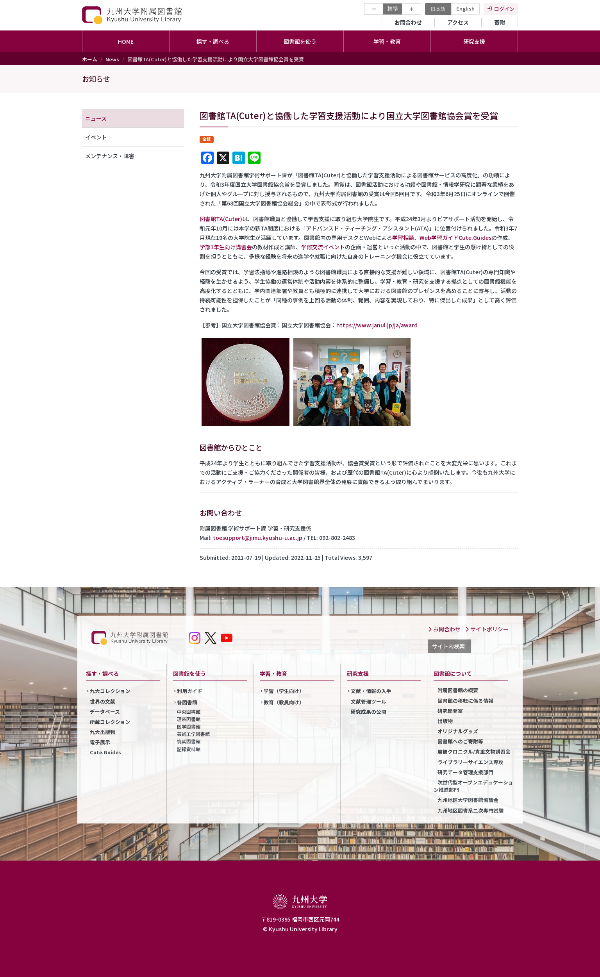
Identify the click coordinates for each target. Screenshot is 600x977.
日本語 (438, 9)
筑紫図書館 (188, 741)
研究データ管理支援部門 (465, 772)
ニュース (96, 118)
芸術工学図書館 (193, 734)
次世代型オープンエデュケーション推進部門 (473, 786)
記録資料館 (188, 749)
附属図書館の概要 (458, 690)
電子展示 (100, 742)
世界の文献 (102, 701)
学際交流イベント (323, 247)
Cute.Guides (105, 752)
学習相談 (403, 237)
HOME (126, 41)
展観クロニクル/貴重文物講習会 (474, 751)
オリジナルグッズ (458, 731)
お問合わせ (408, 22)
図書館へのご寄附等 (460, 741)
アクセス (458, 22)
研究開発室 (450, 710)
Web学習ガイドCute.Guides (455, 237)
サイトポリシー (487, 629)
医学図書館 (188, 726)
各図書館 (187, 702)
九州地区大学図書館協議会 (468, 800)
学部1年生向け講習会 (226, 247)
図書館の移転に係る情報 (465, 700)
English (465, 8)
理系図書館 (188, 719)
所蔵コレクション (110, 721)
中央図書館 (188, 711)
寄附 (499, 22)
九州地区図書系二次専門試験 (471, 810)
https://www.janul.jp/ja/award (377, 325)
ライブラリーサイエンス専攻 (471, 762)
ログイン (504, 9)
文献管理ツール (368, 701)
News (112, 59)
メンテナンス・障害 (109, 156)
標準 (392, 9)
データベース (105, 711)
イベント (96, 137)
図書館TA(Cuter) (221, 219)
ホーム (89, 59)
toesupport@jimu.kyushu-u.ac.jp (257, 537)
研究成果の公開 (368, 711)
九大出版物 (102, 732)
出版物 (445, 721)
